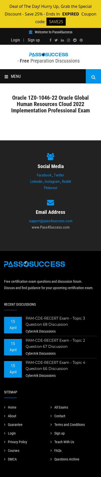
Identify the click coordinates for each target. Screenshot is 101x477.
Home (10, 407)
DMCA (10, 459)
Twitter (59, 175)
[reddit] (75, 40)
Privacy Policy (15, 442)
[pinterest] (81, 40)
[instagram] (68, 40)
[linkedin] (62, 40)
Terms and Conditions (67, 425)
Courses (11, 451)
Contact (57, 416)
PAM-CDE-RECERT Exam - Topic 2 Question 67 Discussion (55, 343)
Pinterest (50, 188)
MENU (12, 76)
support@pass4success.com (50, 221)
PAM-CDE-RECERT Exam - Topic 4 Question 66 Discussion (55, 365)
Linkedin (36, 181)
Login (15, 40)
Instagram (52, 181)
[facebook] (50, 40)
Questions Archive (64, 459)
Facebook (44, 175)
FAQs (55, 451)
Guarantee (13, 425)
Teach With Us (62, 442)
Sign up (34, 40)
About (10, 416)
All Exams (59, 407)
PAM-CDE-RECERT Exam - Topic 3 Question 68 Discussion (55, 321)
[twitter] (56, 40)
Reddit (66, 181)
